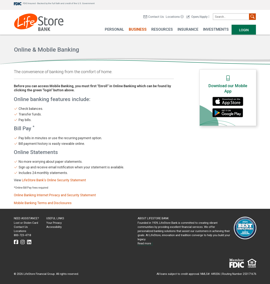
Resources (162, 29)
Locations (175, 17)
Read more (145, 243)
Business (138, 29)
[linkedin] (29, 242)
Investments (216, 29)
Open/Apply (197, 17)
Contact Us (153, 17)
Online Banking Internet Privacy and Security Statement (55, 195)
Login (244, 30)
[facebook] (16, 242)
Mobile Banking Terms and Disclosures (43, 203)
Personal (114, 29)
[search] (234, 16)
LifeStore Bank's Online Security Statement (54, 180)
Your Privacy (54, 223)
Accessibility (54, 227)
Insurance (188, 29)
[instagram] (22, 242)
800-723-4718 (22, 235)
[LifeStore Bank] (38, 23)
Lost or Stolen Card (26, 223)
